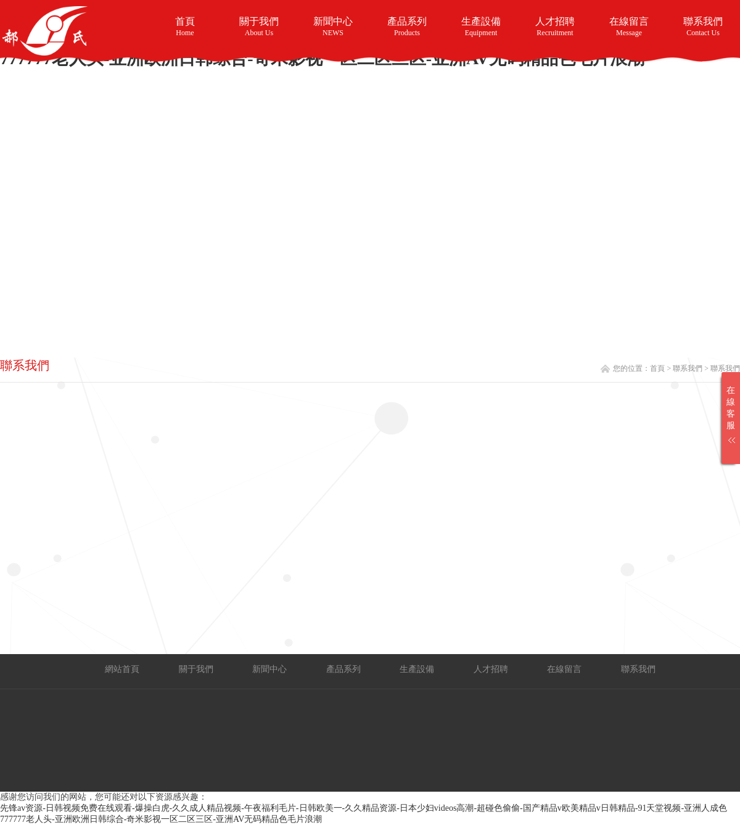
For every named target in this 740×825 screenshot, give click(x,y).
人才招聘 (555, 27)
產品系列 (407, 27)
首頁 (185, 27)
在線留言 (629, 27)
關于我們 (259, 27)
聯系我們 (703, 27)
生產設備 (481, 28)
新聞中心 (333, 27)
